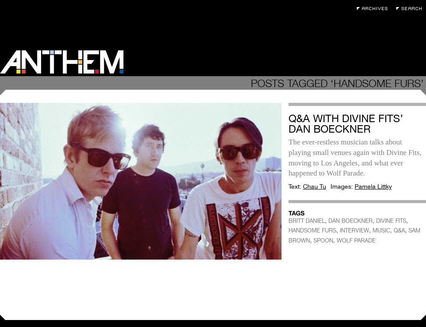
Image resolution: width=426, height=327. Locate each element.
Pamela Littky (373, 186)
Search (411, 8)
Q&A (399, 230)
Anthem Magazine (61, 62)
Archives (374, 8)
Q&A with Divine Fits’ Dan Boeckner (346, 123)
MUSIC (381, 230)
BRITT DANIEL (307, 221)
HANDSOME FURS (312, 230)
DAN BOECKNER (350, 221)
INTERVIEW (354, 230)
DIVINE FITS (391, 221)
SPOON (323, 240)
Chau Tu (314, 186)
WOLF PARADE (356, 240)
